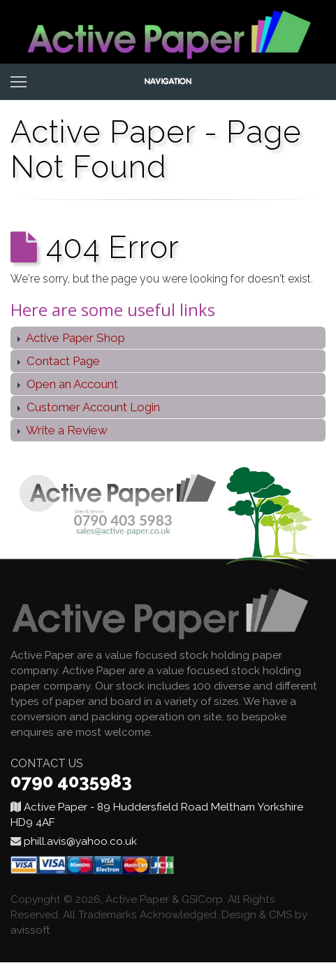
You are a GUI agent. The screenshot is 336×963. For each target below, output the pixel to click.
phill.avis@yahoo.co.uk (80, 841)
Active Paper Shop (74, 338)
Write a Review (66, 430)
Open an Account (71, 384)
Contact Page (62, 361)
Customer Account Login (92, 407)
